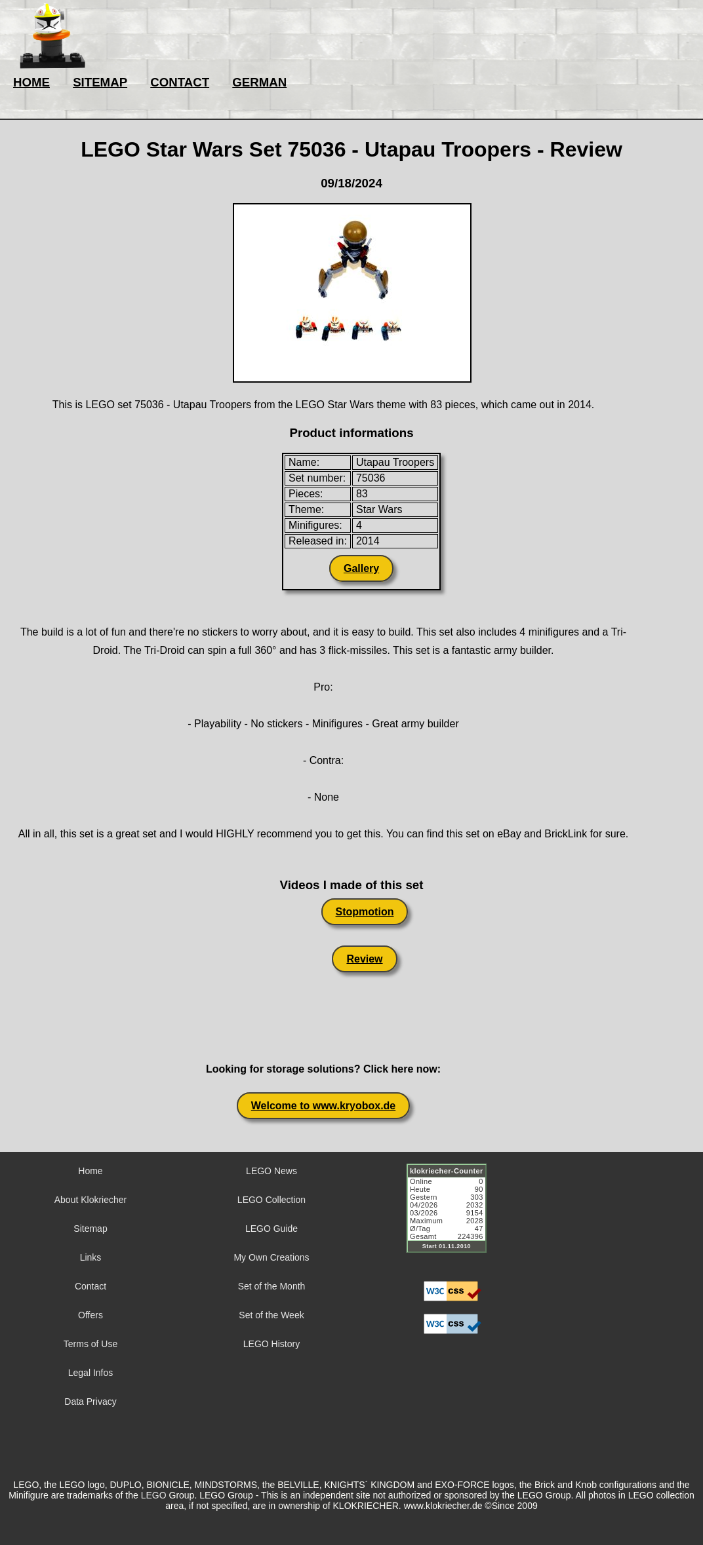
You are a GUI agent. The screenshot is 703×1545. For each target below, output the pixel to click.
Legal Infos (90, 1372)
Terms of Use (90, 1344)
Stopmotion (365, 911)
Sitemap (90, 1228)
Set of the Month (272, 1286)
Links (91, 1257)
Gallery (361, 568)
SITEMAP (100, 82)
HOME (31, 82)
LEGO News (271, 1171)
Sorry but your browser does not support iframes (452, 1216)
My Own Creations (271, 1257)
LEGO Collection (271, 1199)
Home (90, 1171)
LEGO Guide (271, 1228)
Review (364, 958)
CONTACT (179, 82)
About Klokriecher (90, 1199)
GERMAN (259, 82)
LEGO (154, 1495)
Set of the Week (271, 1315)
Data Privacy (90, 1401)
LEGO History (271, 1344)
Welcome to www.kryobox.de (323, 1105)
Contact (90, 1286)
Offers (90, 1315)
